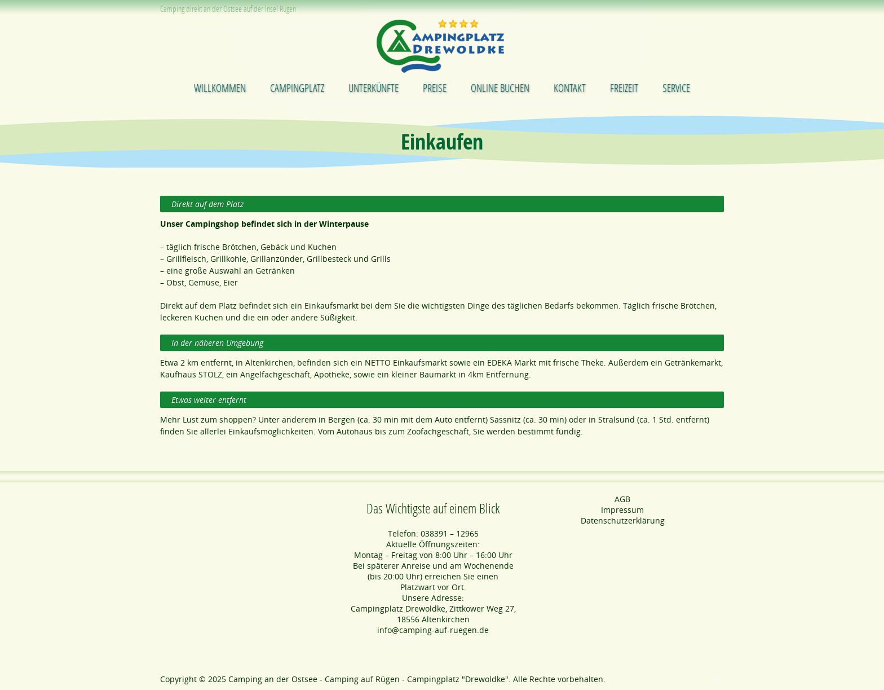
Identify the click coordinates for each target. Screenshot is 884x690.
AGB (622, 499)
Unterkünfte (373, 88)
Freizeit (624, 88)
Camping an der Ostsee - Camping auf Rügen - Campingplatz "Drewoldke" (368, 679)
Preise (435, 88)
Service (676, 88)
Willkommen (220, 88)
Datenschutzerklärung (623, 520)
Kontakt (570, 88)
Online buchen (500, 88)
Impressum (622, 509)
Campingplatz (297, 88)
